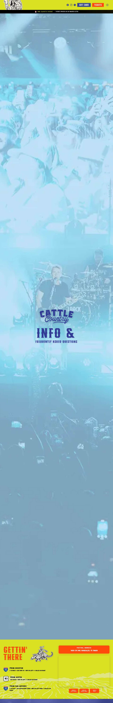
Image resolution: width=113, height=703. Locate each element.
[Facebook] (68, 5)
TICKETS (98, 5)
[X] (75, 5)
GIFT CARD (84, 5)
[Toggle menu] (107, 5)
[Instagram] (71, 5)
